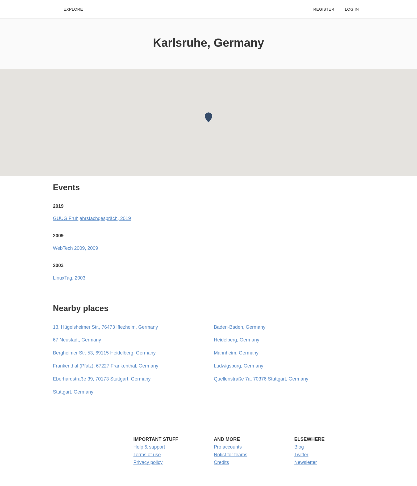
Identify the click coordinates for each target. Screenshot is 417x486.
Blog (299, 447)
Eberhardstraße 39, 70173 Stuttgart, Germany (102, 379)
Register (323, 9)
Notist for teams (230, 454)
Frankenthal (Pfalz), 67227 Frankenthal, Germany (105, 366)
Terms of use (147, 454)
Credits (221, 462)
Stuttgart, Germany (73, 392)
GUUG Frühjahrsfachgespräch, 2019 (92, 218)
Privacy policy (148, 462)
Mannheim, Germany (236, 353)
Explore (73, 9)
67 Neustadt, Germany (77, 340)
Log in (352, 9)
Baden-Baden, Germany (239, 327)
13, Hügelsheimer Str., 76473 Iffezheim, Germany (105, 327)
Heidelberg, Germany (236, 340)
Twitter (301, 454)
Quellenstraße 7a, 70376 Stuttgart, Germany (261, 379)
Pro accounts (228, 447)
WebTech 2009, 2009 (75, 248)
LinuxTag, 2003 (69, 278)
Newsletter (305, 462)
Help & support (149, 447)
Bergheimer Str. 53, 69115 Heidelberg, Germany (104, 353)
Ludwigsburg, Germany (238, 366)
